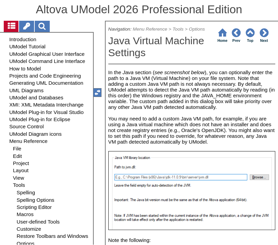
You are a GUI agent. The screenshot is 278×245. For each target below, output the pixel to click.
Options (197, 29)
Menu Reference (150, 29)
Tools (177, 29)
